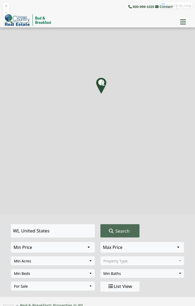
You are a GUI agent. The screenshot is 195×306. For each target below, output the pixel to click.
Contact (164, 7)
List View (120, 286)
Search (119, 231)
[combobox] (53, 260)
